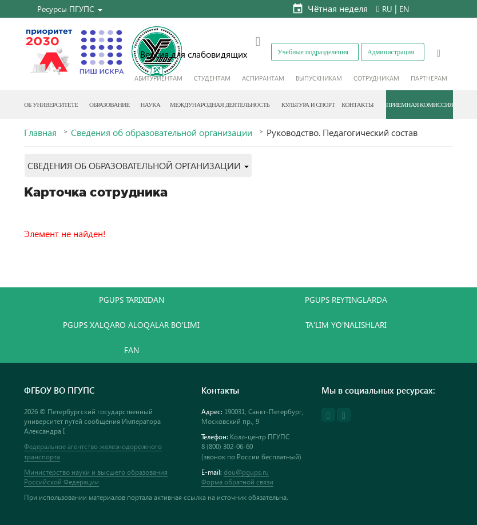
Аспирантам (263, 78)
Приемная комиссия (419, 104)
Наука (150, 104)
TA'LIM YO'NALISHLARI (346, 324)
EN (404, 8)
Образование (109, 104)
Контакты (357, 104)
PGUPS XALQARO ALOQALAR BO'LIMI (131, 324)
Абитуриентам (158, 78)
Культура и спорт (308, 104)
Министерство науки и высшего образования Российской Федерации (96, 477)
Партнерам (429, 78)
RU (387, 8)
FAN (131, 349)
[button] (69, 9)
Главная (40, 132)
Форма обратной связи (237, 482)
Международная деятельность (219, 104)
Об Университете (51, 104)
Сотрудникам (376, 78)
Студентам (212, 78)
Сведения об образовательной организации (161, 132)
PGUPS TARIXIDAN (131, 299)
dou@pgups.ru (246, 472)
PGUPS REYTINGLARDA (346, 299)
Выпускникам (319, 78)
